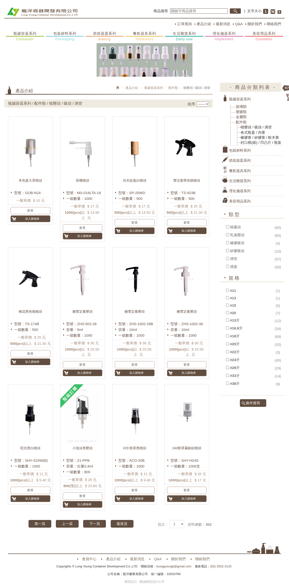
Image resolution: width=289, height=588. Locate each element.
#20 (233, 313)
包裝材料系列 (65, 36)
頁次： (163, 524)
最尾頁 (122, 524)
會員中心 (89, 559)
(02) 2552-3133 (220, 566)
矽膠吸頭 (237, 251)
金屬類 (241, 117)
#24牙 (235, 360)
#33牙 (235, 376)
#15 (233, 305)
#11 (233, 290)
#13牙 (235, 320)
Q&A (239, 24)
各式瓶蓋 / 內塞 (253, 132)
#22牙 (235, 352)
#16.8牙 (236, 328)
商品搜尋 (161, 11)
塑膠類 (241, 112)
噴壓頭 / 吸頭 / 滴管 (256, 127)
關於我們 (255, 24)
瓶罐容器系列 (25, 36)
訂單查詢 (184, 24)
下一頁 (94, 524)
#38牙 (235, 383)
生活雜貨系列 (184, 36)
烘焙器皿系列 (105, 36)
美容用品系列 (264, 36)
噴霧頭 (235, 227)
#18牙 (235, 336)
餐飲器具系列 (144, 36)
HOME (42, 12)
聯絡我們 (274, 24)
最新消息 (223, 24)
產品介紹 (204, 24)
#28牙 (235, 368)
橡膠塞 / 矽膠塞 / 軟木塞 (260, 137)
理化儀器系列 (224, 36)
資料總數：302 (200, 524)
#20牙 (235, 344)
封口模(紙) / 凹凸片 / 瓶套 (261, 142)
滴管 (233, 259)
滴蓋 (233, 267)
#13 (233, 298)
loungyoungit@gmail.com (173, 566)
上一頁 (67, 524)
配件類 (173, 88)
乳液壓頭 (237, 235)
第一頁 (40, 524)
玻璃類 (241, 106)
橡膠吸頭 (237, 243)
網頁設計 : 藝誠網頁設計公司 (145, 581)
